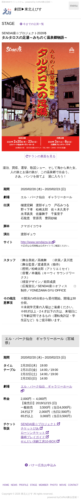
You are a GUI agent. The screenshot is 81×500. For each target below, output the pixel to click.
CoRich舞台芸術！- (44, 2)
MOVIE (62, 485)
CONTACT (73, 485)
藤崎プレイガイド (35, 437)
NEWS (14, 485)
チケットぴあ (32, 428)
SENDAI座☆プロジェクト (40, 424)
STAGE (33, 485)
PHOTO (54, 485)
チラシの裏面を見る (41, 156)
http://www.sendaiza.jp (38, 242)
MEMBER (43, 485)
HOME (6, 485)
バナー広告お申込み (42, 465)
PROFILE (23, 485)
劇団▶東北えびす (28, 9)
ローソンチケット (35, 432)
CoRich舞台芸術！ (69, 497)
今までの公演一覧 (32, 24)
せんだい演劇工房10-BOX (40, 441)
